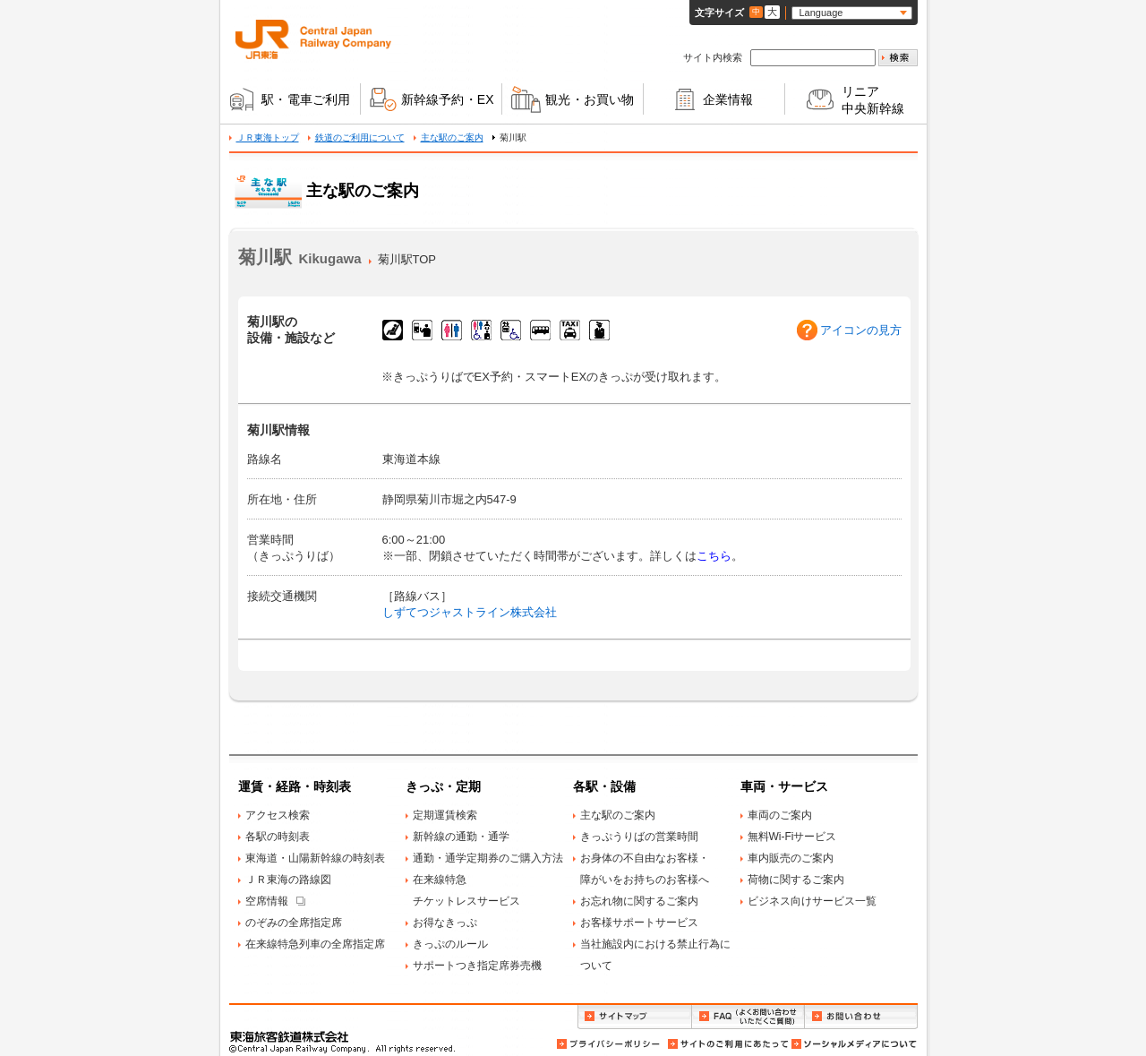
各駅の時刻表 (277, 836)
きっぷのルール (450, 944)
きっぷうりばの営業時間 (639, 836)
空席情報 (266, 901)
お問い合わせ (861, 1017)
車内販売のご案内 (791, 858)
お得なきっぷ (445, 922)
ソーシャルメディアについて (853, 1043)
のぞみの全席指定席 (293, 922)
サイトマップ (634, 1017)
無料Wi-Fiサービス (792, 836)
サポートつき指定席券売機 (477, 965)
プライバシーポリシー (609, 1043)
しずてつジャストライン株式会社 (469, 612)
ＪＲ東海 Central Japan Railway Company (313, 39)
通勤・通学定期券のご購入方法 (488, 858)
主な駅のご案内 (452, 137)
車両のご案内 (780, 815)
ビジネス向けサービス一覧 (812, 901)
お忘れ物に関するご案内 (639, 901)
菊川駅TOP (407, 259)
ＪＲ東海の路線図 (288, 879)
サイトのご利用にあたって (727, 1043)
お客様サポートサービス (639, 922)
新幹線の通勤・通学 (461, 836)
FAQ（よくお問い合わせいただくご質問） (748, 1017)
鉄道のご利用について (360, 137)
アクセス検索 (277, 815)
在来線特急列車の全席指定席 (315, 944)
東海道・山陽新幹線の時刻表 (315, 858)
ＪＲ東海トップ (267, 137)
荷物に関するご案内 (796, 879)
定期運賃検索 (445, 815)
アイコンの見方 (861, 330)
